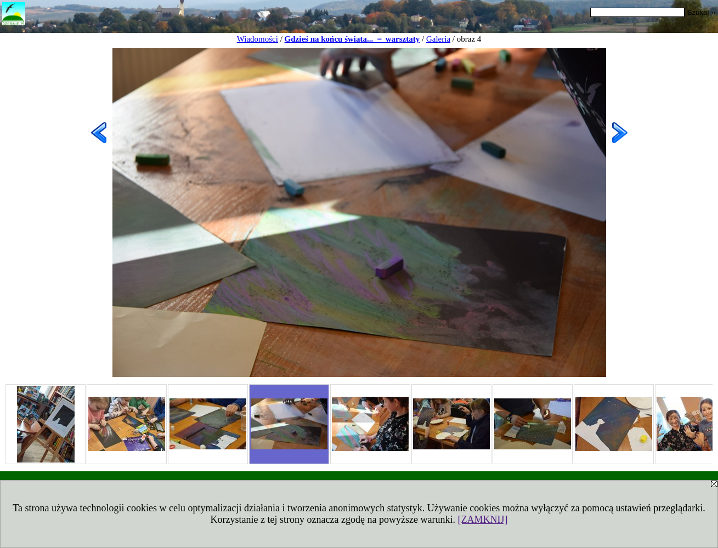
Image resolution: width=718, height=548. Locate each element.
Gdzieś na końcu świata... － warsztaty (352, 39)
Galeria (438, 39)
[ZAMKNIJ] (482, 519)
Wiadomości (257, 39)
